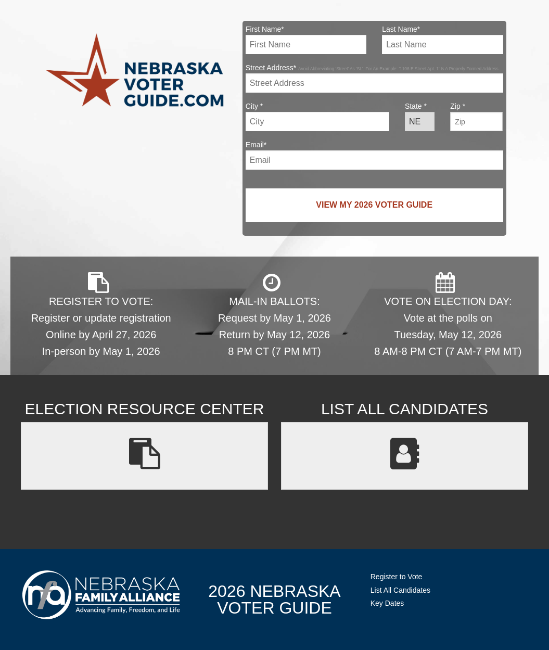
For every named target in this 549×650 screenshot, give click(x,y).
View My (374, 204)
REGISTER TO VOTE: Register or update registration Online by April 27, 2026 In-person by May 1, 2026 (101, 314)
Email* (374, 155)
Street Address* (374, 78)
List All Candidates (400, 590)
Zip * (476, 116)
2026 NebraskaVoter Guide (274, 599)
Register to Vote (397, 576)
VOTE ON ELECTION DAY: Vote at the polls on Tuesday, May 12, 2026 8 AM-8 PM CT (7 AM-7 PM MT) (447, 314)
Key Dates (387, 603)
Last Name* (442, 39)
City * (317, 116)
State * (420, 116)
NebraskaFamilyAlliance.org (101, 594)
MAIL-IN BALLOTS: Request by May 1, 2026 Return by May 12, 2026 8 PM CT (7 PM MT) (274, 314)
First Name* (306, 39)
